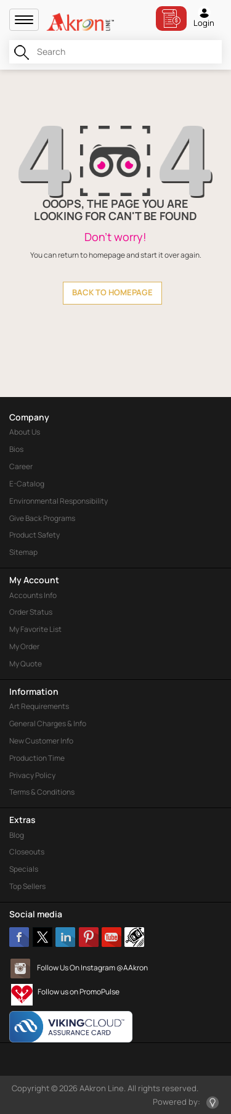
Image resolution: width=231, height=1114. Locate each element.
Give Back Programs (42, 518)
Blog (16, 835)
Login (204, 17)
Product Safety (34, 535)
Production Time (37, 758)
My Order (24, 646)
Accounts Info (33, 595)
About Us (24, 432)
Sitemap (23, 552)
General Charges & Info (47, 723)
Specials (23, 869)
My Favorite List (35, 629)
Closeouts (26, 851)
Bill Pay (171, 18)
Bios (16, 449)
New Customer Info (41, 740)
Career (21, 466)
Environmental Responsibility (58, 501)
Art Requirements (39, 706)
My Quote (25, 663)
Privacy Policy (32, 775)
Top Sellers (27, 886)
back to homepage (112, 292)
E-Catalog (26, 483)
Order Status (30, 612)
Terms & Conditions (42, 792)
